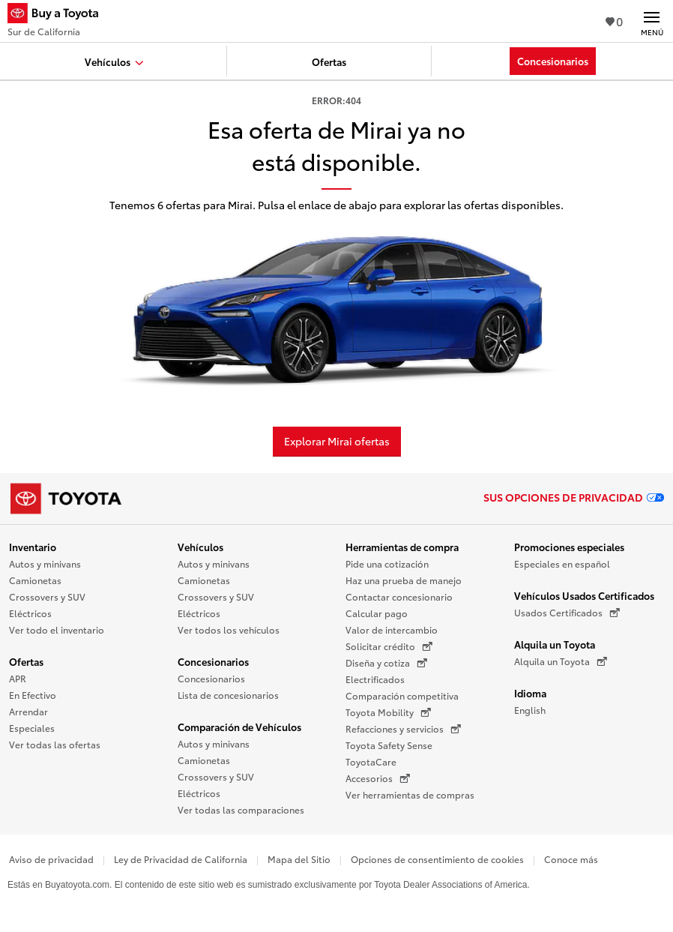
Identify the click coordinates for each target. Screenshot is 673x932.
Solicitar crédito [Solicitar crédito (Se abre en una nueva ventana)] (388, 646)
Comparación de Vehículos (239, 726)
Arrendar (28, 711)
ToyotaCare (370, 761)
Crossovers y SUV (47, 596)
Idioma (530, 693)
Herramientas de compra (402, 546)
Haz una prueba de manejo (403, 580)
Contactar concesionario (399, 596)
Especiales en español (562, 563)
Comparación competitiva (402, 695)
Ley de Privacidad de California (180, 859)
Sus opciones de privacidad (573, 497)
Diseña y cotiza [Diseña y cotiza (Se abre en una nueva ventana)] (386, 663)
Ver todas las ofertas (54, 744)
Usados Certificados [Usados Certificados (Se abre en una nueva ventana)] (567, 612)
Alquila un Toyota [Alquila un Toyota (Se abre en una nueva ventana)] (560, 661)
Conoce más (571, 859)
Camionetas (35, 580)
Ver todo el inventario (56, 629)
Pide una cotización (387, 563)
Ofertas (26, 661)
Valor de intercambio (391, 629)
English (530, 709)
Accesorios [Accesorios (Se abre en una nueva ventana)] (377, 778)
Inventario (32, 546)
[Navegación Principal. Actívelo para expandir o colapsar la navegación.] (651, 21)
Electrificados (375, 679)
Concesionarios (213, 661)
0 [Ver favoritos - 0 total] (614, 20)
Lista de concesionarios (228, 694)
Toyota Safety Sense (388, 745)
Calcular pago (376, 613)
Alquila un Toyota (554, 644)
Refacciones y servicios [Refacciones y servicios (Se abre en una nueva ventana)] (403, 729)
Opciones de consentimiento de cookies (437, 859)
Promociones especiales (569, 546)
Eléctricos (30, 613)
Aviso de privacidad (51, 859)
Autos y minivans (45, 563)
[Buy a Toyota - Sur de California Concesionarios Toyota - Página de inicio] (59, 15)
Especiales (32, 727)
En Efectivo (32, 694)
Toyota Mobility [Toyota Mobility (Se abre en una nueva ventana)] (388, 712)
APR (17, 678)
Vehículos (200, 546)
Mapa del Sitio (299, 859)
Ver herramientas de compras (409, 794)
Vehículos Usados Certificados (584, 595)
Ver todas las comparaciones (241, 809)
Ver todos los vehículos (229, 629)
